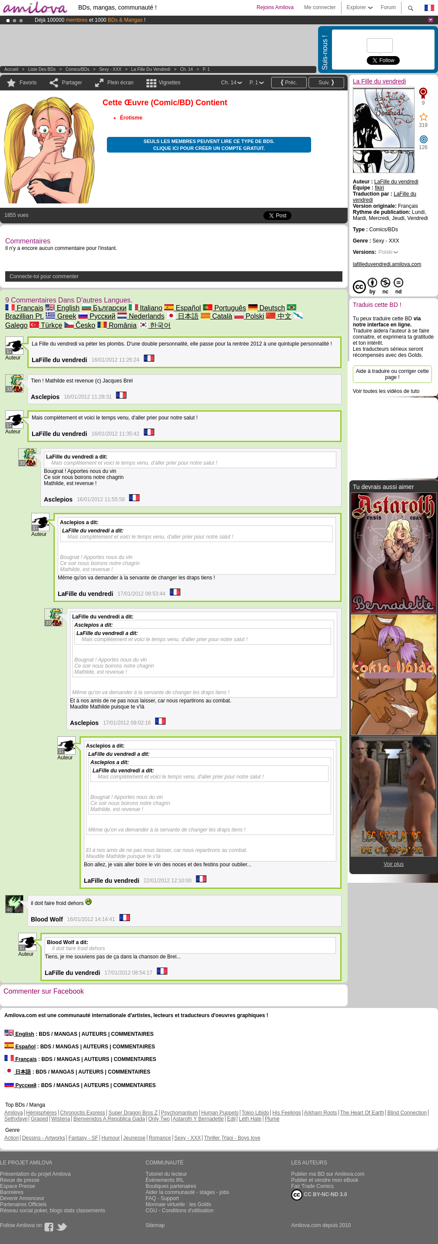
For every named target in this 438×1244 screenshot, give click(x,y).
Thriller (212, 1138)
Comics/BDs (78, 69)
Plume (272, 1119)
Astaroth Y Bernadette (198, 1119)
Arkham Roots (320, 1113)
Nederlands (140, 316)
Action (11, 1138)
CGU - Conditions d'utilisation (179, 1210)
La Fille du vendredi (150, 69)
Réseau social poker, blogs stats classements (52, 1210)
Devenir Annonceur (22, 1198)
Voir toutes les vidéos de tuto (386, 391)
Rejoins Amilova (275, 7)
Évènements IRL (165, 1180)
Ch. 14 (186, 69)
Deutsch (266, 308)
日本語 (182, 316)
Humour (110, 1138)
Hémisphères (41, 1113)
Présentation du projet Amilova (35, 1174)
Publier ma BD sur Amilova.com (328, 1174)
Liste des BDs (42, 69)
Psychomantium (179, 1113)
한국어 (155, 325)
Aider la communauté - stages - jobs (187, 1192)
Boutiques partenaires (171, 1186)
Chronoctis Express (82, 1113)
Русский (97, 316)
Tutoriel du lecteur (166, 1174)
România (116, 325)
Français (24, 308)
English (62, 308)
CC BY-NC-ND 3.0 (319, 1195)
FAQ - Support (162, 1198)
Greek (61, 316)
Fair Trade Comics (312, 1186)
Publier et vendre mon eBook (324, 1180)
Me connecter (320, 7)
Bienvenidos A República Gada (109, 1119)
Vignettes (169, 83)
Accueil (11, 69)
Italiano (146, 308)
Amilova (13, 1113)
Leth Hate (250, 1119)
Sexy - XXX (110, 69)
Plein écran (120, 83)
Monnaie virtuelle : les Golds (178, 1204)
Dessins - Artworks (43, 1138)
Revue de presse (20, 1180)
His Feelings (286, 1113)
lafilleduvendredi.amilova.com (387, 264)
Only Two (159, 1119)
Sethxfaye (15, 1119)
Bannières (11, 1192)
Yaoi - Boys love (241, 1138)
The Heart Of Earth (362, 1113)
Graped (39, 1119)
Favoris (28, 83)
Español (182, 308)
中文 (278, 316)
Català (216, 316)
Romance (160, 1138)
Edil (231, 1119)
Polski (249, 316)
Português (224, 308)
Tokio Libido (255, 1113)
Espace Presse (17, 1186)
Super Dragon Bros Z (132, 1113)
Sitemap (155, 1225)
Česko (80, 325)
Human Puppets (220, 1113)
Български (104, 308)
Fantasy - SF (83, 1138)
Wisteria (60, 1119)
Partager (72, 83)
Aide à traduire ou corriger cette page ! (392, 374)
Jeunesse (134, 1138)
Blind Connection (407, 1113)
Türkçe (46, 325)
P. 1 (206, 69)
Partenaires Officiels (23, 1204)
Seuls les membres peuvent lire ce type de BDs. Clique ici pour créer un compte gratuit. (208, 145)
